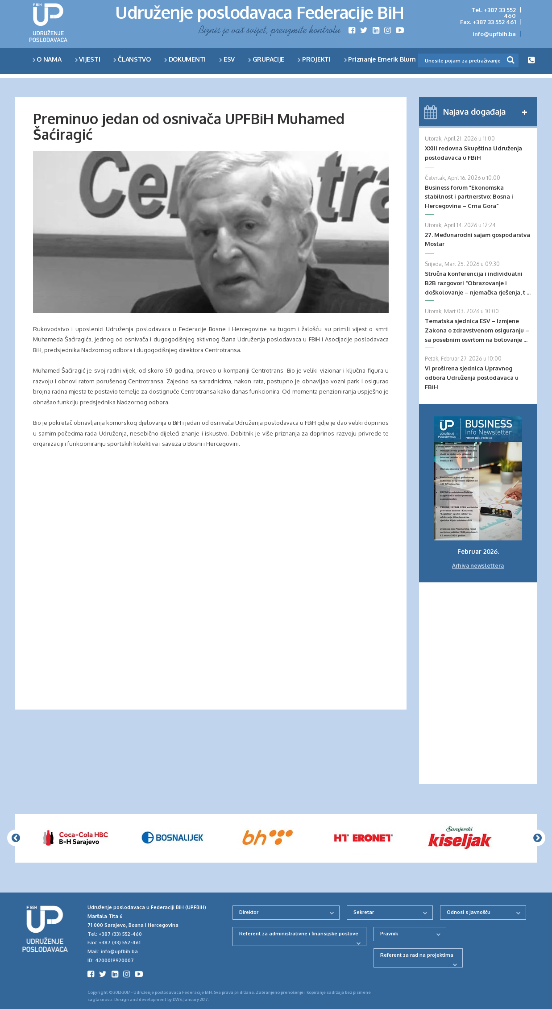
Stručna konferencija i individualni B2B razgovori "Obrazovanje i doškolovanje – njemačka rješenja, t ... (478, 283)
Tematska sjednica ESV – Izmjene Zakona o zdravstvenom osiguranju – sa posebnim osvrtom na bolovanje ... (477, 330)
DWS (177, 999)
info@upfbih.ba (494, 33)
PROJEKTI (314, 59)
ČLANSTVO (132, 59)
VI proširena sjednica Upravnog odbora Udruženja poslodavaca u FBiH (472, 377)
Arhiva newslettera (478, 565)
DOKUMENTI (185, 59)
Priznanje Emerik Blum (380, 59)
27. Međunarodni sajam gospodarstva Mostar (477, 239)
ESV (227, 59)
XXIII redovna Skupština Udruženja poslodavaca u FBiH (473, 153)
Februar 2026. (478, 551)
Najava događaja (474, 111)
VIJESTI (87, 59)
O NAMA (47, 59)
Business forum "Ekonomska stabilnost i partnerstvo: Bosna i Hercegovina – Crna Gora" (469, 197)
